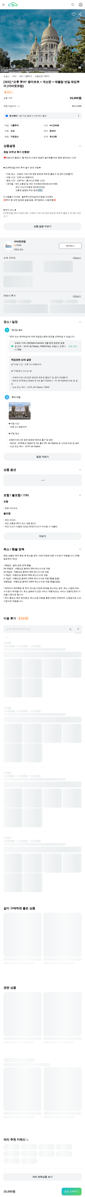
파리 (14, 76)
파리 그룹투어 (25, 76)
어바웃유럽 (20, 241)
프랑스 (6, 76)
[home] (12, 5)
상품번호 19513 (42, 76)
